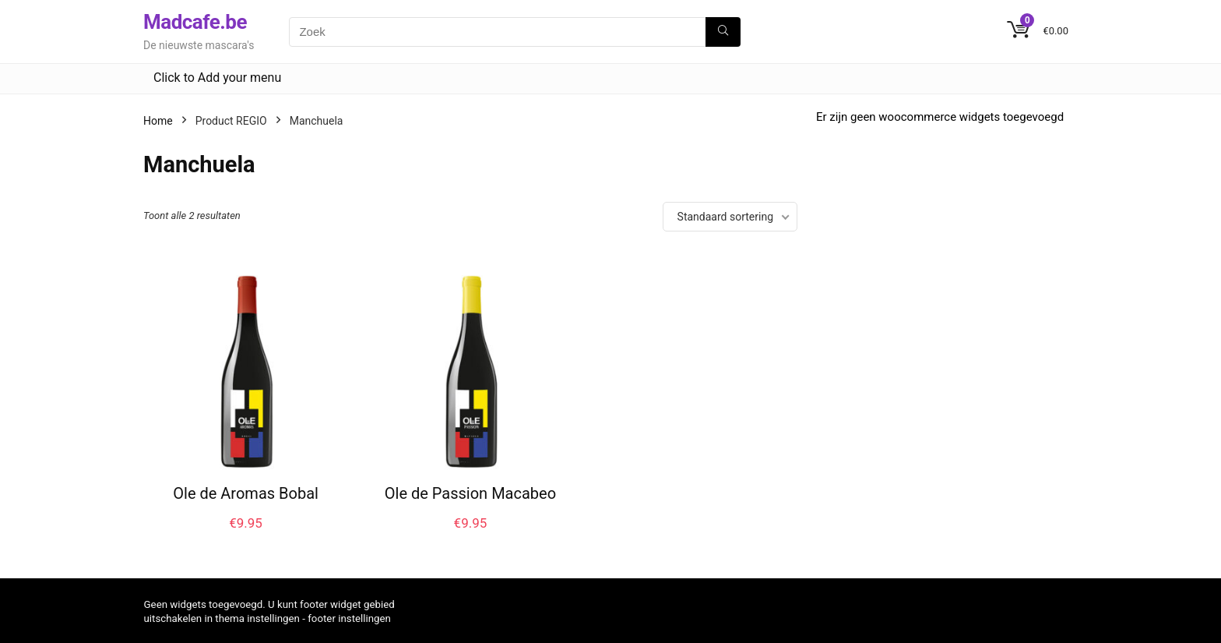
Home (158, 121)
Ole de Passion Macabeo (470, 493)
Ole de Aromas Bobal (245, 493)
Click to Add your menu (217, 77)
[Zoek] (723, 32)
